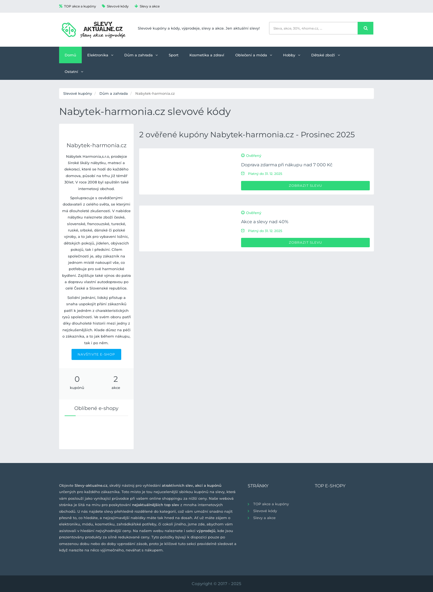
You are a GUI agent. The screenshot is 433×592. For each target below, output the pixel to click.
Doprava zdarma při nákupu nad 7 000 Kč (286, 164)
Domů (70, 55)
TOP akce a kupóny (77, 6)
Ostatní (74, 71)
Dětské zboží (325, 55)
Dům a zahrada (141, 55)
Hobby (291, 55)
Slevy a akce (147, 6)
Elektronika (100, 55)
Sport (173, 55)
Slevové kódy (115, 6)
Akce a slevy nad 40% (264, 221)
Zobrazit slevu (305, 185)
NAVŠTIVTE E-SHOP (96, 354)
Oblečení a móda (253, 55)
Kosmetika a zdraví (206, 55)
